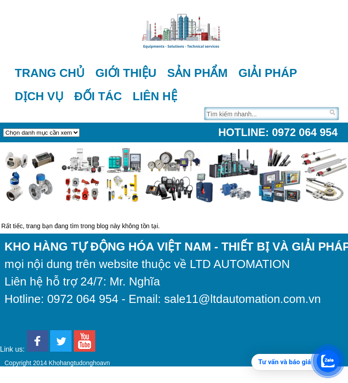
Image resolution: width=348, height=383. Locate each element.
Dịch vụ (39, 96)
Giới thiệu (126, 73)
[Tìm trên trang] (265, 113)
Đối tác (98, 96)
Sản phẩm (197, 73)
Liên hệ (155, 96)
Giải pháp (267, 73)
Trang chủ (50, 73)
